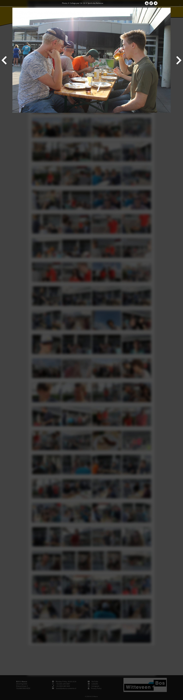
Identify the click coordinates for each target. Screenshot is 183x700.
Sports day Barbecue (95, 3)
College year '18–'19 (77, 3)
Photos (64, 3)
